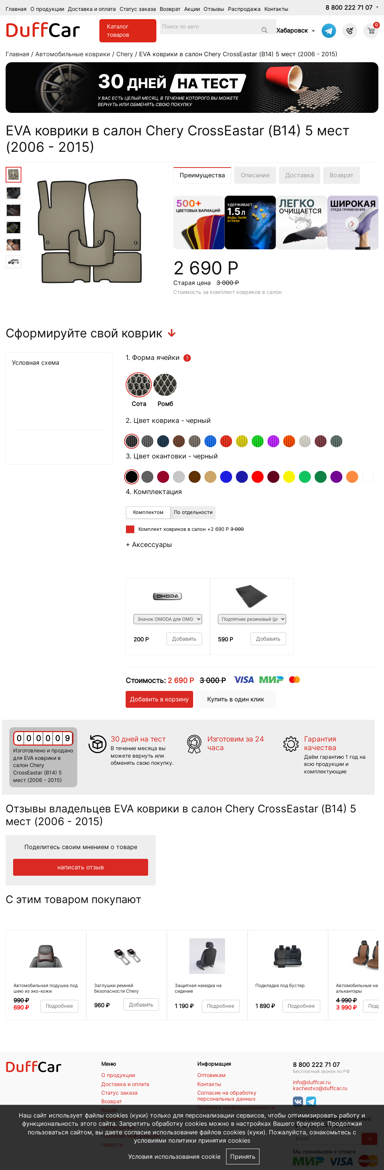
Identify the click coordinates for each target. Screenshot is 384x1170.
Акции (192, 9)
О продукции (47, 9)
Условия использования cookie (174, 1156)
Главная (16, 9)
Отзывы (214, 9)
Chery (124, 54)
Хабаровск (292, 30)
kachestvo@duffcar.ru (320, 1088)
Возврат (170, 9)
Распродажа (244, 9)
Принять (242, 1156)
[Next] (352, 225)
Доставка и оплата (92, 9)
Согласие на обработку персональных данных (226, 1096)
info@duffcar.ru (312, 1082)
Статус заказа (138, 9)
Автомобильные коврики (72, 54)
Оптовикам (211, 1075)
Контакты (276, 9)
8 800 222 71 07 (349, 7)
